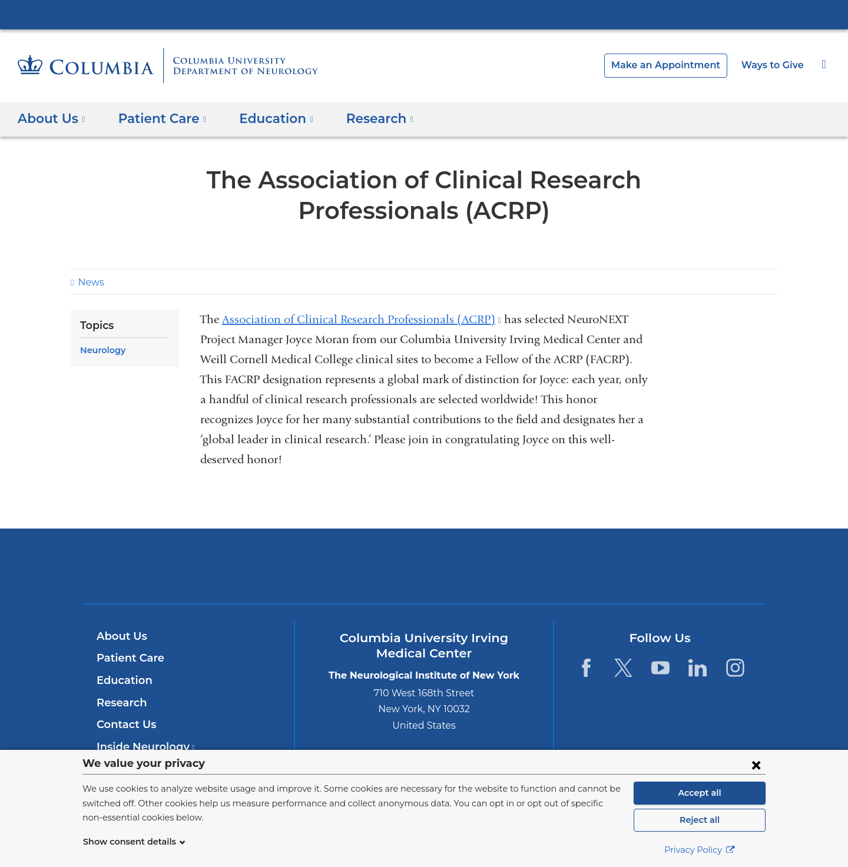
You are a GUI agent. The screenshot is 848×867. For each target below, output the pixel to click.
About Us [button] (51, 118)
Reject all (699, 820)
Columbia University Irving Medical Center (424, 14)
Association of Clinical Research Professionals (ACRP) (361, 319)
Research (120, 703)
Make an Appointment (675, 65)
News (89, 282)
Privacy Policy (700, 850)
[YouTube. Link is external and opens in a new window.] (660, 667)
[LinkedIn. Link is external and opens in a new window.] (698, 667)
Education (122, 680)
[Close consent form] (756, 764)
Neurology (101, 350)
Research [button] (364, 118)
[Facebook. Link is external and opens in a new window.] (585, 667)
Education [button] (264, 118)
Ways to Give (773, 65)
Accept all (700, 793)
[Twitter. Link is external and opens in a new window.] (623, 667)
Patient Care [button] (157, 118)
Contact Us (125, 724)
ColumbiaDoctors (594, 566)
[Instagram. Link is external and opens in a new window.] (735, 667)
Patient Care (127, 658)
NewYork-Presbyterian (424, 573)
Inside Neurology (142, 747)
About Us (120, 636)
